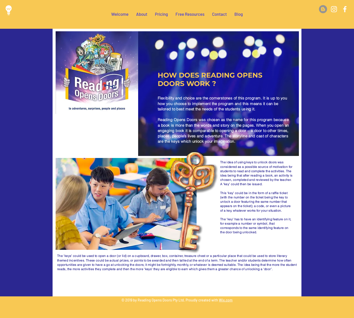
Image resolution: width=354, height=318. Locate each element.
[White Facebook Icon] (345, 9)
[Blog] (323, 9)
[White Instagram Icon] (334, 9)
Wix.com (226, 300)
